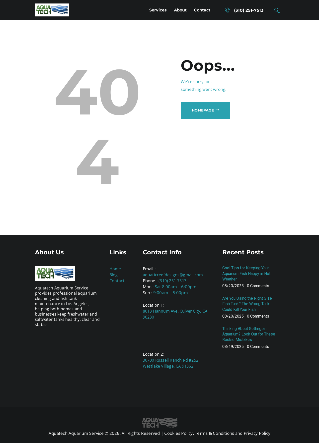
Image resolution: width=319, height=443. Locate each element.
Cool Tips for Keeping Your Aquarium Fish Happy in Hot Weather (246, 273)
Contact (117, 280)
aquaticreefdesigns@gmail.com (173, 274)
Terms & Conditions (214, 433)
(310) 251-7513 (172, 280)
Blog (113, 274)
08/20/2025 (233, 285)
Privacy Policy (257, 433)
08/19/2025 (233, 346)
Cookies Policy (178, 433)
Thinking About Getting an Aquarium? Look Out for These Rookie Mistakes (248, 334)
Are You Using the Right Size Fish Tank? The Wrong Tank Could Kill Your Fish (247, 304)
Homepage (203, 110)
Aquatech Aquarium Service (76, 433)
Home (115, 269)
